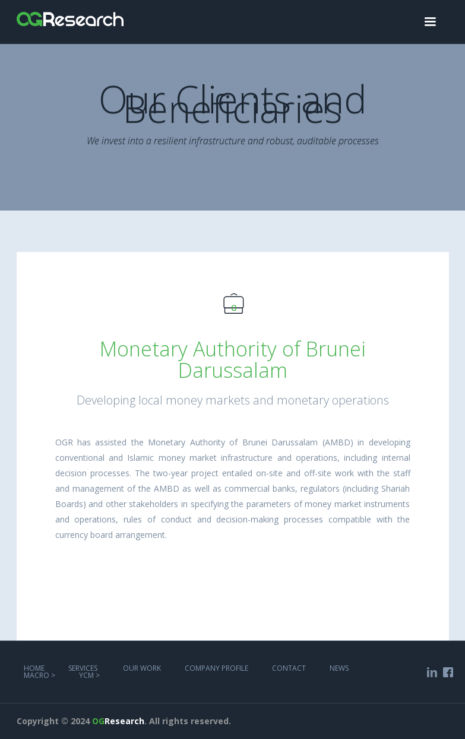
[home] (70, 13)
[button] (430, 22)
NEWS (339, 668)
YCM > (89, 675)
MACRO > (39, 675)
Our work (142, 668)
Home (34, 668)
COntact (289, 668)
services (83, 668)
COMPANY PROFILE (216, 668)
